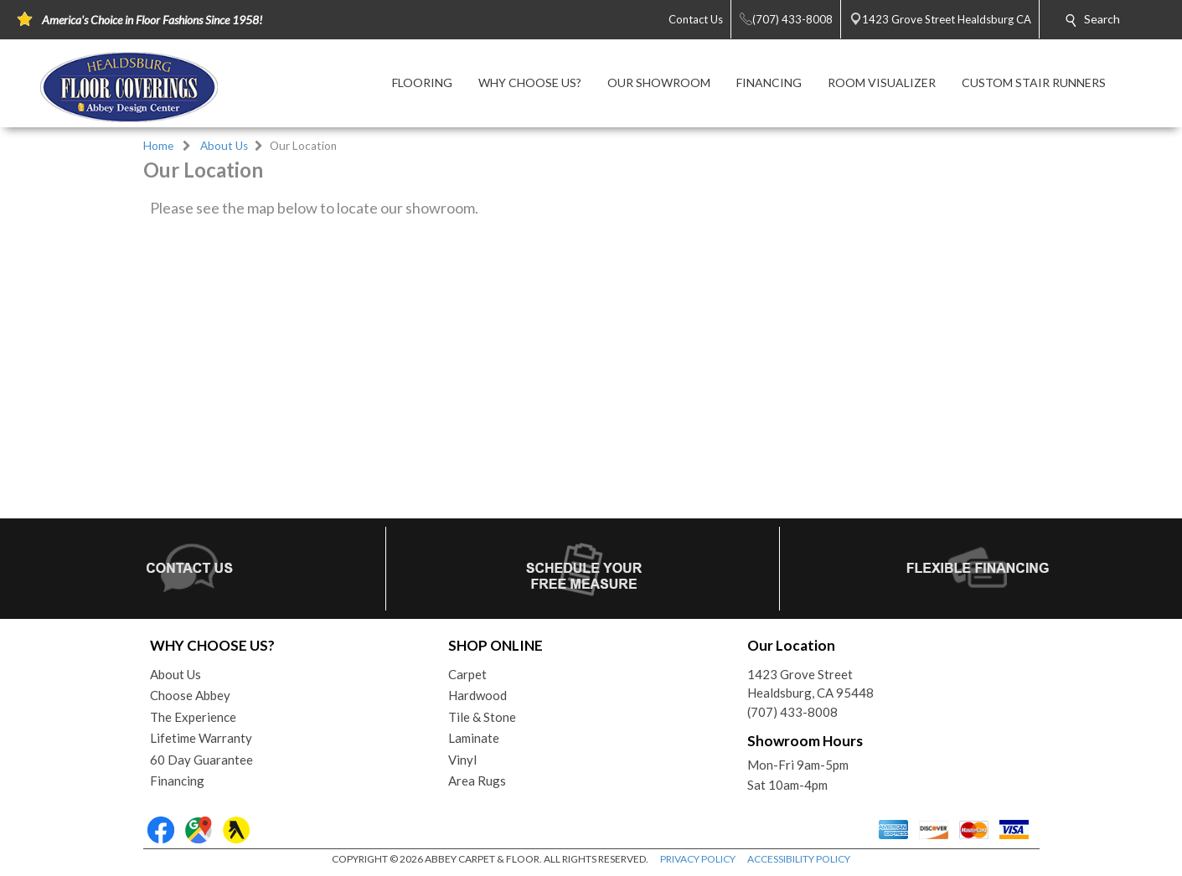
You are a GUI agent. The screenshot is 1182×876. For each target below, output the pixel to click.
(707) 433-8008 (792, 711)
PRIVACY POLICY (698, 859)
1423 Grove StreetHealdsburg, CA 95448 (810, 684)
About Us (224, 145)
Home (158, 145)
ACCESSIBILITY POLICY (798, 859)
